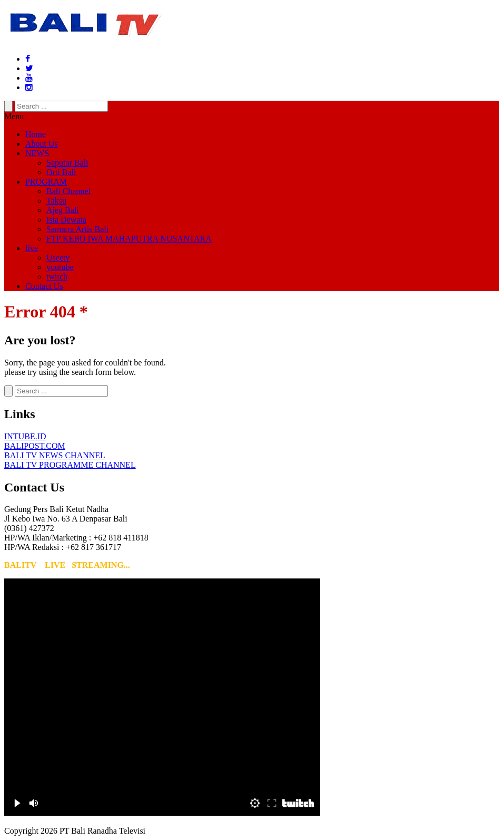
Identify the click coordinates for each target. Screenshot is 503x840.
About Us (41, 143)
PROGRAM (46, 181)
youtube (60, 267)
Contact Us (44, 286)
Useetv (58, 257)
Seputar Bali (67, 162)
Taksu (56, 200)
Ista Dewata (66, 219)
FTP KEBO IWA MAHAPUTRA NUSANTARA (129, 238)
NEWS (37, 153)
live (31, 248)
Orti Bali (61, 172)
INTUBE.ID (25, 436)
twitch (56, 276)
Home (35, 134)
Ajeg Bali (62, 210)
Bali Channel (68, 191)
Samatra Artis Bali (77, 229)
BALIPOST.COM (34, 445)
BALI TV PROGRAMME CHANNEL (70, 464)
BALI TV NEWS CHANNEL (54, 455)
